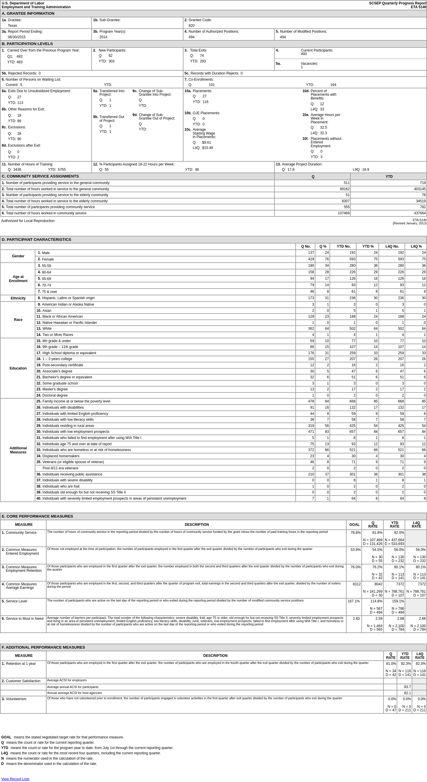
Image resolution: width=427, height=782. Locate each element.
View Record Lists (15, 779)
